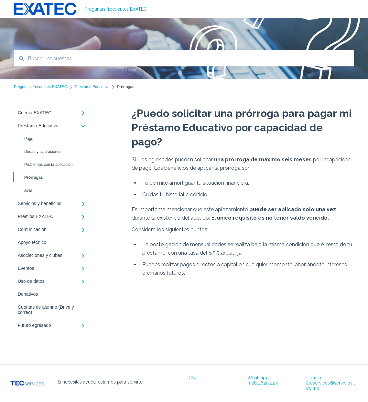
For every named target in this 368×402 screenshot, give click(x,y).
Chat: (194, 377)
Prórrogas (28, 177)
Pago (28, 138)
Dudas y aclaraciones (42, 151)
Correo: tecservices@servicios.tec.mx (330, 383)
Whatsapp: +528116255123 (262, 380)
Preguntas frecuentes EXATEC (116, 9)
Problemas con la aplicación (48, 164)
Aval (28, 190)
